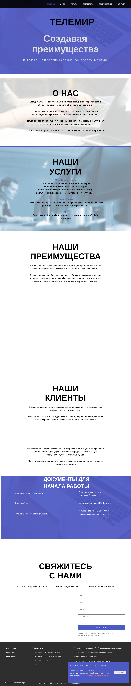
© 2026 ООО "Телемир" (15, 683)
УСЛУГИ (74, 4)
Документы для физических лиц (46, 652)
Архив (35, 665)
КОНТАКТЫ (122, 4)
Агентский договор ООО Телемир (95, 503)
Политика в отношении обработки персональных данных (98, 648)
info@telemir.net (70, 586)
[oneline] (101, 609)
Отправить (101, 628)
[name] (101, 595)
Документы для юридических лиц (47, 656)
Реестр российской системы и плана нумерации (59, 683)
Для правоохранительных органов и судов (92, 661)
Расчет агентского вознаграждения (32, 514)
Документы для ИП (41, 661)
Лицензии (10, 652)
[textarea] (101, 618)
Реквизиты (10, 656)
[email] (101, 602)
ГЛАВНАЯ (51, 4)
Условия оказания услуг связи (29, 493)
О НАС (62, 4)
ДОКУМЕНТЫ (88, 4)
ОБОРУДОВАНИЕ (105, 4)
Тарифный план (22, 503)
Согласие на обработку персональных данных (93, 652)
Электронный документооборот (87, 656)
